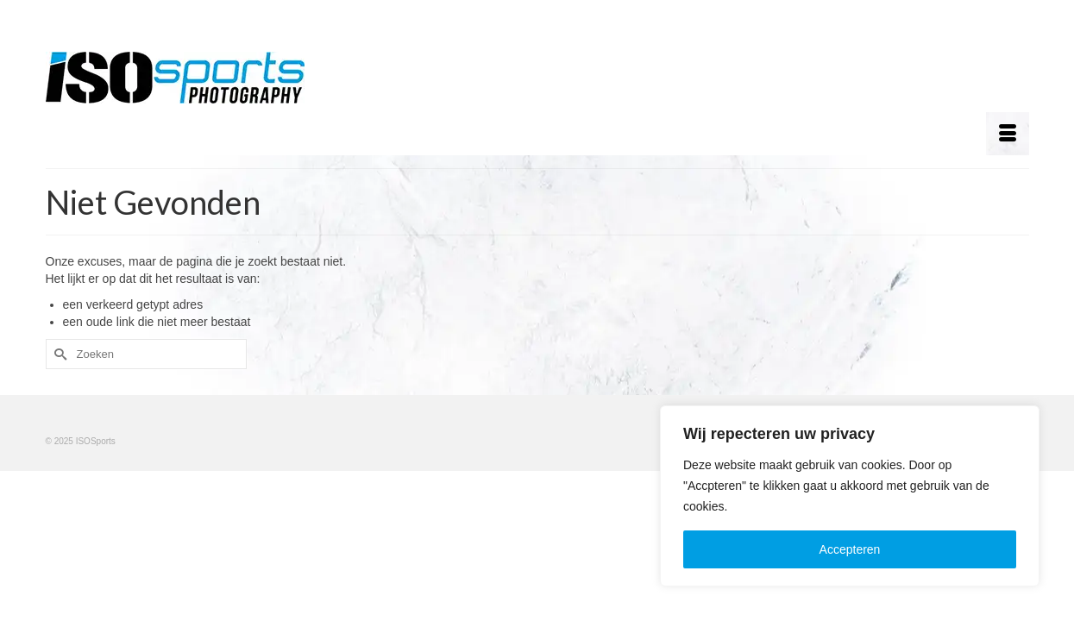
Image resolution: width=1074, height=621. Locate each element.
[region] (849, 495)
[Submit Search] (59, 354)
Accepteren (850, 549)
